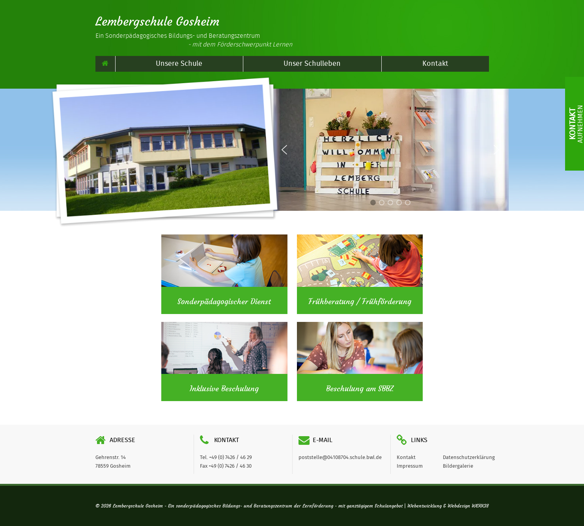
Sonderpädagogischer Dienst (224, 301)
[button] (496, 149)
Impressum (410, 466)
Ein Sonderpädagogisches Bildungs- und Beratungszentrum (193, 40)
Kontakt (435, 63)
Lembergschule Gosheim (157, 21)
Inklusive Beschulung (224, 389)
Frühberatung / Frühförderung (359, 301)
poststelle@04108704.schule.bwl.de (340, 458)
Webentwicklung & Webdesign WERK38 (448, 506)
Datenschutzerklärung (469, 458)
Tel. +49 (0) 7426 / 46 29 (226, 458)
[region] (390, 150)
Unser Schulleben (312, 63)
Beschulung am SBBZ (360, 389)
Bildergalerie (458, 466)
